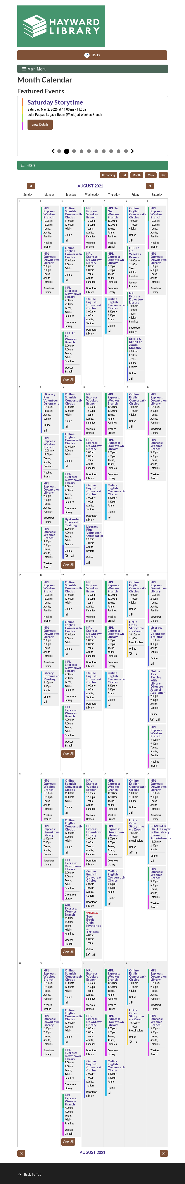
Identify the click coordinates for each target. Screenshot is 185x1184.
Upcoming (108, 175)
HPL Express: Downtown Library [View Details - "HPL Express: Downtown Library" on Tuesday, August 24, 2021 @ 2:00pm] (73, 864)
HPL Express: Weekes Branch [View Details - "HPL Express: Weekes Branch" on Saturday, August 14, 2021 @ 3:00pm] (156, 444)
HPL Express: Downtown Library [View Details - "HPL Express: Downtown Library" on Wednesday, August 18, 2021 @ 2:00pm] (94, 632)
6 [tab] (96, 151)
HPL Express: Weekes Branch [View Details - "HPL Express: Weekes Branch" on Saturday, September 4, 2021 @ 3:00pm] (156, 1020)
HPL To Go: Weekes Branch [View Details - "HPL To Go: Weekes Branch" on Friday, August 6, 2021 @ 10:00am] (135, 252)
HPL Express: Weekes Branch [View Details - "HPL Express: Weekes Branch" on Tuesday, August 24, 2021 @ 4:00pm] (71, 910)
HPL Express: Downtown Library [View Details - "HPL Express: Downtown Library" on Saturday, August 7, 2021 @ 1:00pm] (158, 258)
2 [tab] (66, 151)
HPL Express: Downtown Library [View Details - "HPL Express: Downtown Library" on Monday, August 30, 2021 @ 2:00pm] (51, 1020)
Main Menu (34, 69)
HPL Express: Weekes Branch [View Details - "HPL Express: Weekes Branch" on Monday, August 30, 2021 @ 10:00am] (49, 975)
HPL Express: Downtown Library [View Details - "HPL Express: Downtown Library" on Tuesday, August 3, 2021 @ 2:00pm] (73, 292)
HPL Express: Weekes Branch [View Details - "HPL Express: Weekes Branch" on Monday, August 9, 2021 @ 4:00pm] (49, 533)
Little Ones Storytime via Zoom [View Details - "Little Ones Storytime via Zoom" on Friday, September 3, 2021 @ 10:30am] (136, 1015)
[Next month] (150, 186)
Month (137, 175)
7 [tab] (103, 151)
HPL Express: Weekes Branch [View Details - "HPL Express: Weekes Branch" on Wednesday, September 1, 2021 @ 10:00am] (92, 975)
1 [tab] (59, 151)
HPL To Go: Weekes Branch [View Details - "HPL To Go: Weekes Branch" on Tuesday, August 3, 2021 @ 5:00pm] (71, 337)
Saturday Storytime (55, 102)
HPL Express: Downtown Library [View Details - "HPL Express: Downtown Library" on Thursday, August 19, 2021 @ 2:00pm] (116, 632)
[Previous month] (31, 186)
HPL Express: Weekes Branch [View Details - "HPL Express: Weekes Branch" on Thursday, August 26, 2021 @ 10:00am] (114, 785)
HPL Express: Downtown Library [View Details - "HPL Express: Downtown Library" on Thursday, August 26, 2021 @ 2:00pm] (116, 830)
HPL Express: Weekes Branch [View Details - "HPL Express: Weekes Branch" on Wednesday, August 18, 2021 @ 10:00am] (92, 587)
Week (150, 175)
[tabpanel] (92, 114)
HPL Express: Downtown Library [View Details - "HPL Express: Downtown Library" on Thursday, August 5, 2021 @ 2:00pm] (116, 258)
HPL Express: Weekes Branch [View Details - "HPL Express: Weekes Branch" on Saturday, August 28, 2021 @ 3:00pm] (156, 873)
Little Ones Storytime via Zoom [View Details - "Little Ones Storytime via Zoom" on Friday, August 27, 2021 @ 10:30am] (136, 825)
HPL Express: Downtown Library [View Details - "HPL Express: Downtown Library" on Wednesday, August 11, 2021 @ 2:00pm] (94, 444)
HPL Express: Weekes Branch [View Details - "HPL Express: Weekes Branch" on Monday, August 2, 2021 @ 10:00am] (49, 213)
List (124, 175)
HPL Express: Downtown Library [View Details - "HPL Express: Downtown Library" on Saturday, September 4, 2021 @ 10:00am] (158, 975)
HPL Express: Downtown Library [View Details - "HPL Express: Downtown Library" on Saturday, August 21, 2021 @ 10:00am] (158, 587)
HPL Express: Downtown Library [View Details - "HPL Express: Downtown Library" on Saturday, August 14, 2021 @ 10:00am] (158, 399)
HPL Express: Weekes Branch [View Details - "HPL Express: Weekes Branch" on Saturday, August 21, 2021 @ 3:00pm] (156, 732)
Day (163, 175)
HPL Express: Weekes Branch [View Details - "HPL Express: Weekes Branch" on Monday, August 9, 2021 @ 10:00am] (49, 442)
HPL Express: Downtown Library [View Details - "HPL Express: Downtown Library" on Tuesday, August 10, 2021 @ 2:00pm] (73, 478)
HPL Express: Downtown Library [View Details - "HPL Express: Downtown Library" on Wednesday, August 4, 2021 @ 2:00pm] (94, 258)
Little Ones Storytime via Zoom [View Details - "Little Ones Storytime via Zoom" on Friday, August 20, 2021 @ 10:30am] (136, 626)
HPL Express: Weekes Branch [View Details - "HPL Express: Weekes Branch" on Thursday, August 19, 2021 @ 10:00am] (114, 587)
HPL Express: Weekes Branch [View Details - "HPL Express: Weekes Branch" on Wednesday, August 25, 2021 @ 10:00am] (92, 785)
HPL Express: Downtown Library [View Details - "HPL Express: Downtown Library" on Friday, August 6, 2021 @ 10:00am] (137, 298)
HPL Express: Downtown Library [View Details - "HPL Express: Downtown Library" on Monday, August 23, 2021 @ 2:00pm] (51, 830)
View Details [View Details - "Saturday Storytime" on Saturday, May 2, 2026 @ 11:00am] (39, 124)
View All (69, 379)
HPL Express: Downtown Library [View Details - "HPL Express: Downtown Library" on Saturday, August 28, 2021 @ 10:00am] (158, 785)
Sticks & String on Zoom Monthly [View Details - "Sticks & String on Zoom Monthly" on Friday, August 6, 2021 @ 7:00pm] (135, 343)
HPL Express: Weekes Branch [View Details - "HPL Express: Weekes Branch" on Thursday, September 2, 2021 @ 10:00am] (114, 975)
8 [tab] (111, 151)
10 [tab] (126, 151)
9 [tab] (118, 151)
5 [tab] (89, 151)
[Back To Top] (92, 1174)
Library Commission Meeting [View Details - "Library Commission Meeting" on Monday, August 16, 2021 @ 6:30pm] (52, 676)
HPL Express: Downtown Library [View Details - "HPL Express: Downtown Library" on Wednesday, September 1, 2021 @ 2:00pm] (94, 1020)
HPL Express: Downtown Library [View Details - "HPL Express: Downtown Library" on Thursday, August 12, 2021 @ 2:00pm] (116, 444)
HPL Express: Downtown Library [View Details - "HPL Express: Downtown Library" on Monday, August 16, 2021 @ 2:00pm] (51, 632)
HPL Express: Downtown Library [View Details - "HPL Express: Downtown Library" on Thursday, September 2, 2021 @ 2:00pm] (116, 1020)
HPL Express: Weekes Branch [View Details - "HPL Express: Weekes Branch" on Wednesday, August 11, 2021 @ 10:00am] (92, 399)
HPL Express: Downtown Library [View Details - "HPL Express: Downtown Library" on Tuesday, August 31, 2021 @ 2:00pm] (73, 1054)
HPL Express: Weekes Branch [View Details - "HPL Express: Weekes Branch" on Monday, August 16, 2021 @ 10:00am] (49, 587)
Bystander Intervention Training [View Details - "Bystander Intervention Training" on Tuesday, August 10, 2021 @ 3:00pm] (74, 522)
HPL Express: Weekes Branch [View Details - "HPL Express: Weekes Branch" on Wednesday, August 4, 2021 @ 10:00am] (92, 213)
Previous (52, 151)
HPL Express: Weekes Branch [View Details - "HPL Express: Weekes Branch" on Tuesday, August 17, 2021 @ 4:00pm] (71, 711)
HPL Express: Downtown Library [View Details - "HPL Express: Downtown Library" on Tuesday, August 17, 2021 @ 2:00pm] (73, 666)
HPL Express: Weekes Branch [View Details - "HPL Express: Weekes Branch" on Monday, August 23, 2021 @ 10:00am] (49, 785)
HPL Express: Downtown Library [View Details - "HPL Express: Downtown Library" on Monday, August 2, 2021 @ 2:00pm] (51, 258)
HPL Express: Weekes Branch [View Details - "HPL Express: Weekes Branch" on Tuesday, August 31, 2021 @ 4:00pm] (71, 1100)
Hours (96, 55)
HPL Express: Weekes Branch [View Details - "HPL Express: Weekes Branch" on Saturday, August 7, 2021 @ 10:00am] (156, 213)
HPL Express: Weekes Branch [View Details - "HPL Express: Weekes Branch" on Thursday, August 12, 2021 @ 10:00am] (114, 399)
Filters (30, 165)
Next (132, 151)
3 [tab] (74, 151)
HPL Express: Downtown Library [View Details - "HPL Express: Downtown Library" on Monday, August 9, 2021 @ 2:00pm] (51, 488)
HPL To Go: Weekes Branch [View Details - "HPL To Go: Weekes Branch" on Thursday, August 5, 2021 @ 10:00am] (113, 213)
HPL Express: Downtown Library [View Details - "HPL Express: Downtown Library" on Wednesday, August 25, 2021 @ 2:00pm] (94, 830)
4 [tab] (81, 151)
